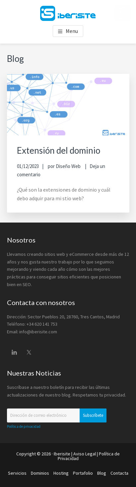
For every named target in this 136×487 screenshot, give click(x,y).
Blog (101, 473)
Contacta (119, 473)
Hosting (61, 473)
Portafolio (83, 473)
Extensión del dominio (58, 150)
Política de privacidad (23, 426)
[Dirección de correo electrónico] (56, 415)
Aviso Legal (84, 454)
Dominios (40, 473)
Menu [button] (72, 31)
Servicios (17, 473)
